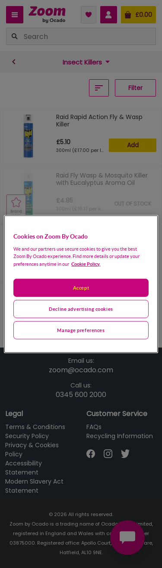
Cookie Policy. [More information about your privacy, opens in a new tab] (85, 263)
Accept (81, 287)
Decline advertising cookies (81, 308)
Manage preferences (81, 329)
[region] (81, 284)
